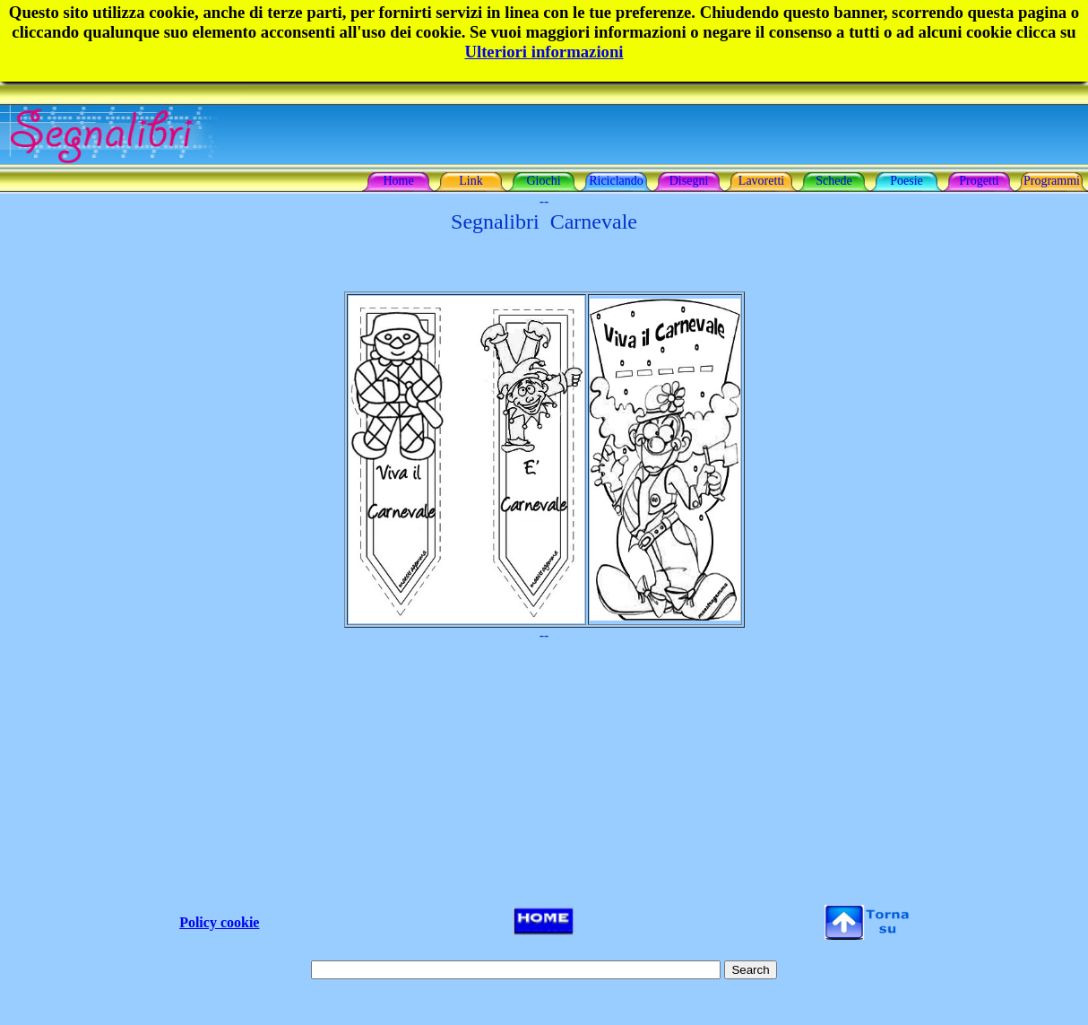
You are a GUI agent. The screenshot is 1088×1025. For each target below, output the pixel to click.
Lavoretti (761, 180)
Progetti (978, 180)
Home (398, 180)
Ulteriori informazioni (543, 51)
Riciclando (616, 180)
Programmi (1051, 180)
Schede (833, 180)
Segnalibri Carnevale (544, 221)
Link (470, 180)
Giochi (543, 180)
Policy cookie (219, 922)
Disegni (689, 180)
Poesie (906, 180)
